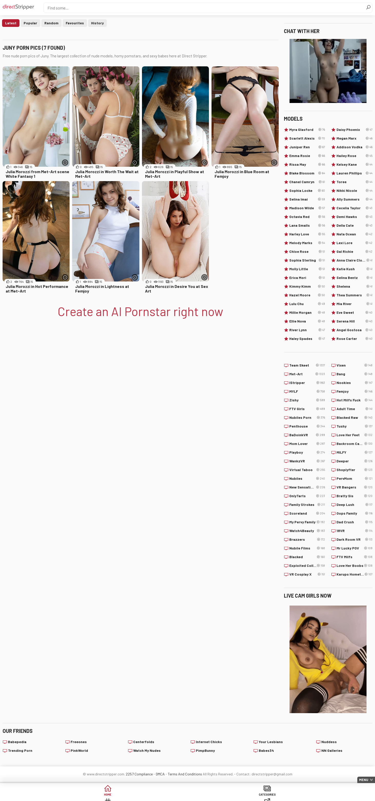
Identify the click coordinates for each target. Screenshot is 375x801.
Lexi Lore (354, 243)
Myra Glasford (307, 130)
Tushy (354, 426)
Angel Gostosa (354, 330)
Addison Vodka (354, 147)
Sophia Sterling (307, 260)
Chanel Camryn (307, 182)
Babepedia (17, 742)
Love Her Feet (354, 435)
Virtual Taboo (307, 470)
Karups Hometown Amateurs (354, 574)
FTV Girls (307, 409)
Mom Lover (307, 444)
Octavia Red (307, 217)
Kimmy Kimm (307, 286)
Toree (354, 182)
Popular (30, 23)
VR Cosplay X (307, 574)
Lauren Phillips (354, 173)
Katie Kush (354, 269)
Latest (10, 23)
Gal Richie (354, 251)
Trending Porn (20, 750)
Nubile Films (307, 548)
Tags (148, 796)
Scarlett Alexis (307, 138)
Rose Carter (354, 339)
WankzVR (307, 461)
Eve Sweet (354, 312)
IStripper (307, 383)
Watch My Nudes (147, 750)
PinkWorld (79, 750)
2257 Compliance (139, 774)
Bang (354, 374)
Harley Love (307, 234)
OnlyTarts (307, 496)
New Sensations (307, 487)
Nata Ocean (354, 234)
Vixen (354, 365)
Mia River (354, 304)
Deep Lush (354, 505)
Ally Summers (354, 199)
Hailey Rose (354, 156)
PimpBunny (205, 750)
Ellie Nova (307, 321)
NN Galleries (331, 750)
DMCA (160, 774)
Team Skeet (307, 365)
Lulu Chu (307, 304)
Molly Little (307, 269)
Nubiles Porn (307, 417)
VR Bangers (354, 487)
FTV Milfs (354, 557)
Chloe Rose (307, 251)
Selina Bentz (354, 278)
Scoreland (307, 513)
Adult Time (354, 409)
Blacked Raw (354, 417)
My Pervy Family (307, 522)
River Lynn (307, 330)
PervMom (354, 478)
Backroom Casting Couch (354, 444)
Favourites (75, 23)
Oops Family (354, 513)
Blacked (307, 557)
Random (51, 23)
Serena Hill (354, 321)
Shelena (354, 286)
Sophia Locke (307, 191)
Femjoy (354, 391)
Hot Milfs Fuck (354, 400)
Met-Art (307, 374)
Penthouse (307, 426)
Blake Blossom (307, 173)
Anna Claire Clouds (354, 260)
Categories (109, 796)
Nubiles (307, 478)
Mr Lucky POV (354, 548)
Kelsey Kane (354, 164)
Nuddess (329, 742)
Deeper (354, 461)
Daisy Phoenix (354, 130)
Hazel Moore (307, 295)
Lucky (266, 796)
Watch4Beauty (307, 531)
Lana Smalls (307, 225)
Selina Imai (307, 199)
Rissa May (307, 164)
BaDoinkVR (307, 435)
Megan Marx (354, 138)
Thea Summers (354, 295)
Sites (187, 796)
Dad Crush (354, 522)
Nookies (354, 383)
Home (69, 796)
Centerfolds (143, 742)
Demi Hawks (354, 217)
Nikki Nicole (354, 191)
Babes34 (266, 750)
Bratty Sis (354, 496)
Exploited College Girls (307, 566)
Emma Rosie (307, 156)
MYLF (307, 391)
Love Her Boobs (354, 566)
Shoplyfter (354, 470)
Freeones (79, 742)
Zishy (307, 400)
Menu (363, 780)
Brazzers (307, 539)
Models (227, 796)
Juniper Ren (307, 147)
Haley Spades (307, 339)
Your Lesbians (271, 742)
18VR (354, 531)
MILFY (354, 452)
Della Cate (354, 225)
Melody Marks (307, 243)
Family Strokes (307, 505)
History (97, 23)
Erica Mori (307, 278)
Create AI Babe (305, 796)
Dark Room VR (354, 539)
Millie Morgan (307, 312)
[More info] (65, 162)
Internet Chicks (209, 742)
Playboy (307, 452)
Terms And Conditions (185, 774)
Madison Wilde (307, 208)
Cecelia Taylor (354, 208)
